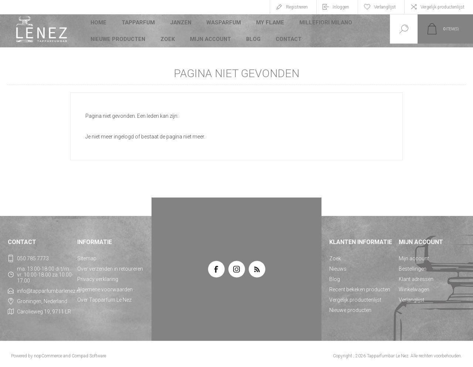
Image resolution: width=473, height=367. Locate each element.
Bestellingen (412, 265)
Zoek (167, 35)
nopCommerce (48, 352)
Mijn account (209, 35)
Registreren (297, 7)
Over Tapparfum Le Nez (104, 296)
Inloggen (341, 7)
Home (98, 24)
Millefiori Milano (322, 24)
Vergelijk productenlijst (443, 7)
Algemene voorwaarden (105, 286)
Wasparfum (223, 24)
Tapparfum (138, 24)
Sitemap (86, 255)
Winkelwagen (414, 286)
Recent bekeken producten (359, 286)
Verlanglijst (411, 296)
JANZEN (181, 24)
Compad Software (89, 352)
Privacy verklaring (97, 275)
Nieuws (338, 265)
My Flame (269, 24)
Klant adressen (416, 275)
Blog (252, 35)
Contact (288, 35)
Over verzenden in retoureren (110, 265)
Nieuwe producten (117, 35)
